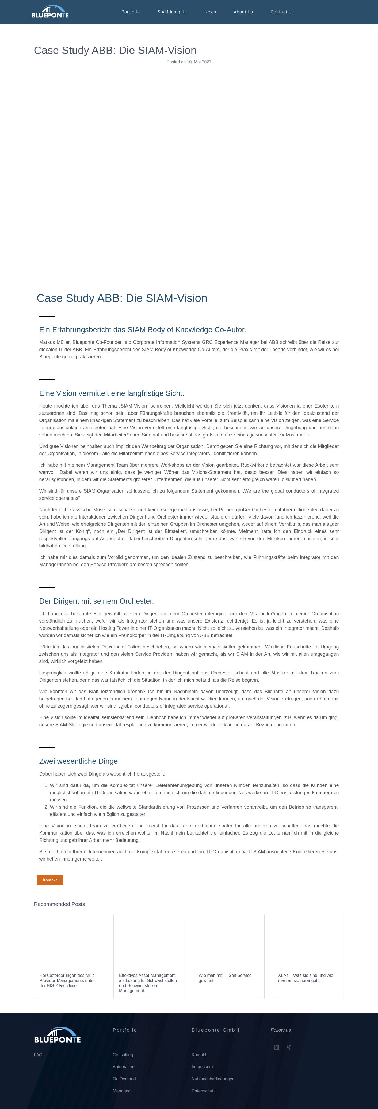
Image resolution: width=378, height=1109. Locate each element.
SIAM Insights (172, 12)
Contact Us (282, 12)
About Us (243, 12)
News (210, 12)
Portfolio (130, 12)
